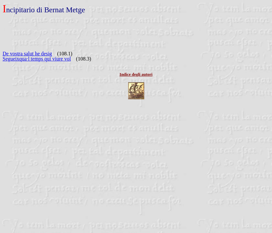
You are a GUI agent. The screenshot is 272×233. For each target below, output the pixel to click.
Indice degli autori (136, 74)
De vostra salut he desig (27, 53)
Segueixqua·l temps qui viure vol (37, 58)
